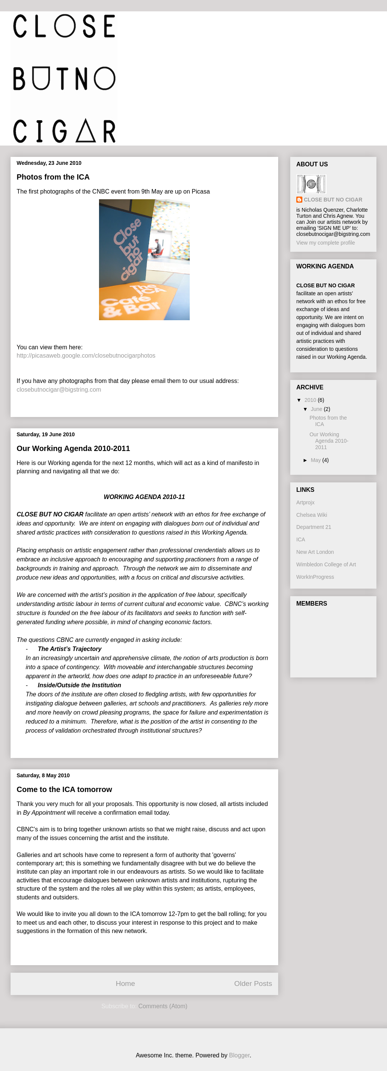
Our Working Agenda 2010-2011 (73, 448)
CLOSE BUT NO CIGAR (333, 200)
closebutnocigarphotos (125, 355)
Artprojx (305, 502)
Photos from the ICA (53, 177)
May (316, 460)
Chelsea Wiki (311, 515)
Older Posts (253, 983)
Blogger (239, 1055)
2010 (311, 400)
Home (125, 983)
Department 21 (313, 527)
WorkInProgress (315, 577)
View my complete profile (325, 243)
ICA (300, 539)
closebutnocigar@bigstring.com (59, 389)
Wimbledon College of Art (326, 564)
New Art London (315, 552)
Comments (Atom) (162, 1006)
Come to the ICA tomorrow (64, 789)
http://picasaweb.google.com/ (56, 355)
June (317, 409)
